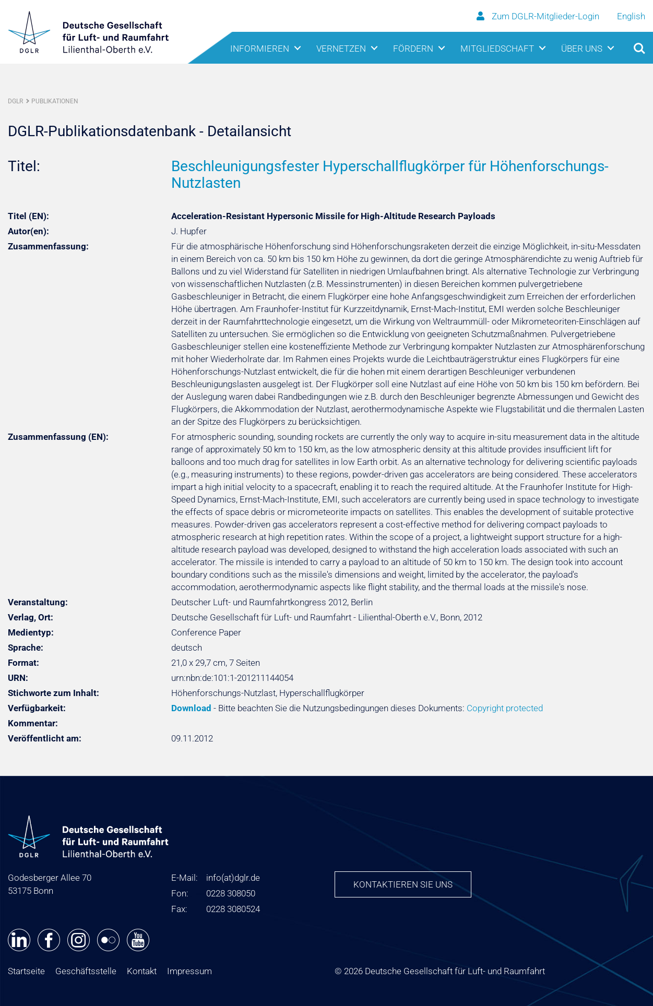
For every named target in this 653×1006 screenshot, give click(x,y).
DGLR (15, 101)
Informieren (259, 48)
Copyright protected (505, 708)
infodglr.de (233, 877)
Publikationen (54, 101)
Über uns (581, 48)
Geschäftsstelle (85, 971)
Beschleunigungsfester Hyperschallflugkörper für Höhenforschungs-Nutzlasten (390, 174)
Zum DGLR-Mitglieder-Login (539, 16)
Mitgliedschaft (497, 48)
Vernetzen (341, 48)
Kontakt (142, 971)
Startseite (26, 971)
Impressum (189, 971)
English (631, 16)
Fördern (413, 48)
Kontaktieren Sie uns (403, 884)
